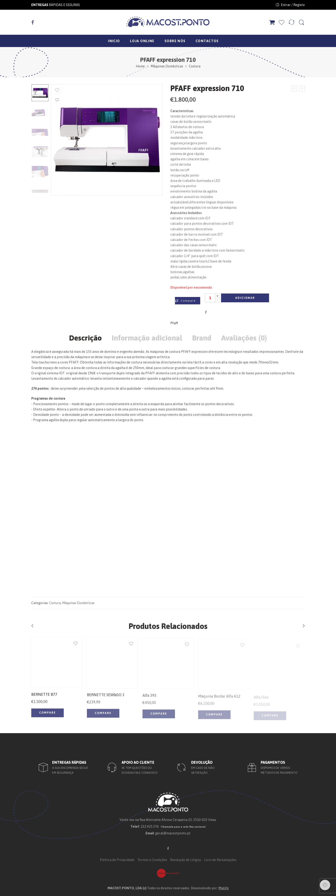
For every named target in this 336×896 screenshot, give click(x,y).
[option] (40, 92)
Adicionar (245, 298)
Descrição (85, 338)
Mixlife (223, 888)
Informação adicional (147, 338)
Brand (201, 338)
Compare (188, 300)
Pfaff (174, 323)
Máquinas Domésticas (167, 66)
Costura (194, 66)
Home (140, 66)
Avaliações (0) (244, 338)
